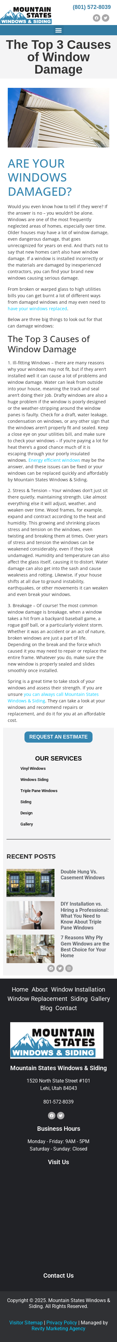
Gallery (26, 824)
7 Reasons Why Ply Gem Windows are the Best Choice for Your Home (85, 946)
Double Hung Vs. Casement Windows (83, 875)
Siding (25, 802)
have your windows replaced (37, 308)
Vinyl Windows (33, 768)
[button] (59, 30)
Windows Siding (34, 779)
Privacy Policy (61, 1323)
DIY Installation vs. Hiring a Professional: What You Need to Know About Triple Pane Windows (85, 916)
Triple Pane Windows (39, 790)
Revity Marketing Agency (58, 1328)
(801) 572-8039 (92, 7)
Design (26, 813)
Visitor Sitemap (26, 1323)
